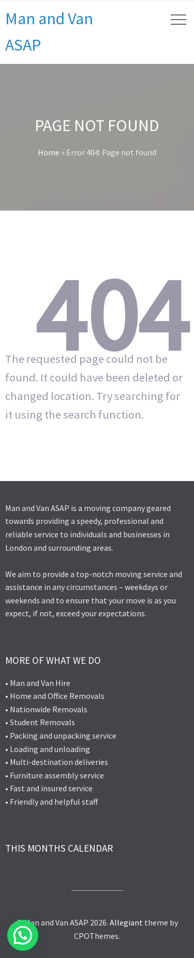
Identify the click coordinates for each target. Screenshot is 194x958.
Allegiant (126, 922)
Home (48, 152)
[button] (22, 935)
